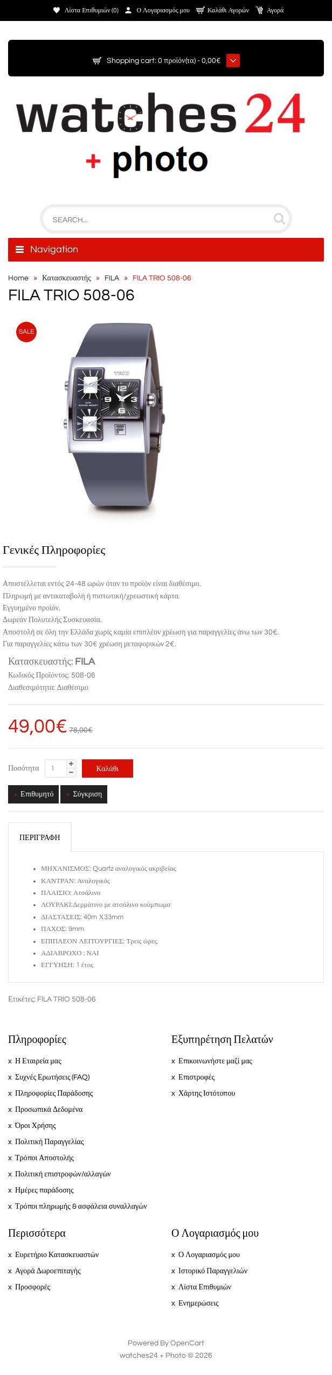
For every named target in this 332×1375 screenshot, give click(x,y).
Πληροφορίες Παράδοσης (54, 1093)
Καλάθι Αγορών (228, 10)
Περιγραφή (39, 838)
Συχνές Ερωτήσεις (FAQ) (52, 1077)
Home (18, 278)
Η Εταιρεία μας (38, 1061)
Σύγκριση (87, 794)
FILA (112, 278)
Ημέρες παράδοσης (44, 1190)
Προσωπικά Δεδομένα (48, 1109)
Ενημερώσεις (198, 1303)
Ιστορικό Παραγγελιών (212, 1271)
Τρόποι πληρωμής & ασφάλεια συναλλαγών (81, 1206)
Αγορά (275, 10)
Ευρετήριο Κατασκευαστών (57, 1255)
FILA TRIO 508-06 (162, 278)
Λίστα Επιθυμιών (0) (92, 10)
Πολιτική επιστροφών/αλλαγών (63, 1174)
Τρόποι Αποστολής (44, 1158)
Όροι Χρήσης (35, 1126)
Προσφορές (32, 1287)
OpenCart (187, 1343)
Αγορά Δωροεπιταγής (48, 1271)
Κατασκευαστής (66, 278)
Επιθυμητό (36, 794)
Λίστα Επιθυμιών (204, 1287)
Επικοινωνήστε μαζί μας (215, 1061)
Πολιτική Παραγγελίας (49, 1142)
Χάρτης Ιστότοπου (206, 1093)
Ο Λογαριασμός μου (163, 10)
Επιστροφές (196, 1077)
